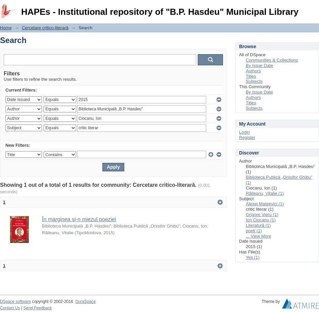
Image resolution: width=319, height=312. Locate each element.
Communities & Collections (272, 60)
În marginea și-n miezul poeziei (79, 219)
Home (6, 27)
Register (247, 137)
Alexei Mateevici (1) (265, 203)
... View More (258, 236)
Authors (253, 70)
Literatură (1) (258, 225)
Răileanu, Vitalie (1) (265, 193)
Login (313, 8)
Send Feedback (38, 308)
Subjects (254, 81)
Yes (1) (253, 257)
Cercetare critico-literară (45, 27)
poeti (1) (254, 230)
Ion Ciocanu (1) (261, 219)
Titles (251, 76)
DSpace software (15, 301)
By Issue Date (259, 65)
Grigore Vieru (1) (262, 214)
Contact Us (10, 308)
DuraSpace (85, 301)
